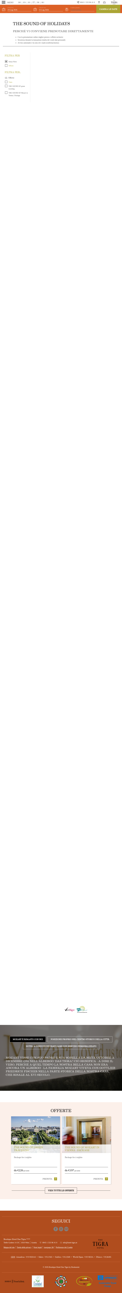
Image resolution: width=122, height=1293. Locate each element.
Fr (38, 2)
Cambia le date (108, 9)
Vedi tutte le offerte (61, 1190)
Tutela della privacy (24, 1247)
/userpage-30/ (49, 1247)
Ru (43, 2)
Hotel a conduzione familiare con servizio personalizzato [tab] (61, 1046)
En (24, 2)
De (19, 2)
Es (29, 2)
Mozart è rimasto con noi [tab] (28, 1039)
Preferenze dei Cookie (64, 1247)
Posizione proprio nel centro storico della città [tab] (80, 1039)
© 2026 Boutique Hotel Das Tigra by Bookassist (61, 1267)
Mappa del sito (9, 1247)
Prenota (50, 1178)
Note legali (37, 1247)
